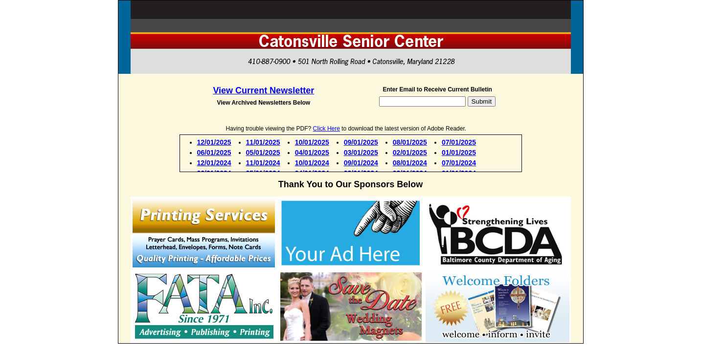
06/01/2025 (214, 152)
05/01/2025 (263, 152)
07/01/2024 (459, 163)
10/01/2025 (312, 142)
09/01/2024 (361, 163)
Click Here (326, 128)
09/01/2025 (361, 142)
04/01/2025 (312, 152)
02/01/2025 (410, 152)
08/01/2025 (410, 142)
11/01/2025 (263, 142)
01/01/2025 (459, 152)
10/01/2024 (312, 163)
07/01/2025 (459, 142)
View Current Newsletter (263, 90)
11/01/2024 (263, 163)
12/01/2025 (214, 142)
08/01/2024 (410, 163)
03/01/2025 (361, 152)
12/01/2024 (214, 163)
